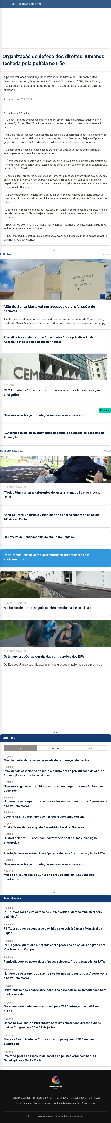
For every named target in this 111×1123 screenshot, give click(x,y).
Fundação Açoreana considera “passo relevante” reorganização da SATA (54, 853)
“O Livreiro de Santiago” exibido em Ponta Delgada (39, 537)
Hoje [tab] (20, 748)
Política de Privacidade (66, 1103)
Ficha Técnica (23, 1103)
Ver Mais (107, 254)
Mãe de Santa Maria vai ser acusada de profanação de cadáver (47, 760)
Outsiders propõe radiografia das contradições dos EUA (44, 656)
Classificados (78, 1097)
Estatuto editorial (42, 1097)
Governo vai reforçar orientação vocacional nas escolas (43, 415)
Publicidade (61, 1097)
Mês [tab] (90, 748)
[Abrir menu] (5, 4)
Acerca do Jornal (20, 1097)
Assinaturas (88, 1103)
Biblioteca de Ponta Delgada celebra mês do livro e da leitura (47, 608)
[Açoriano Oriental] (55, 1089)
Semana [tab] (55, 748)
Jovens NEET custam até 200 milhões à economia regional (44, 816)
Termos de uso (42, 1103)
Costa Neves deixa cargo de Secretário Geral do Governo (44, 827)
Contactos (94, 1097)
